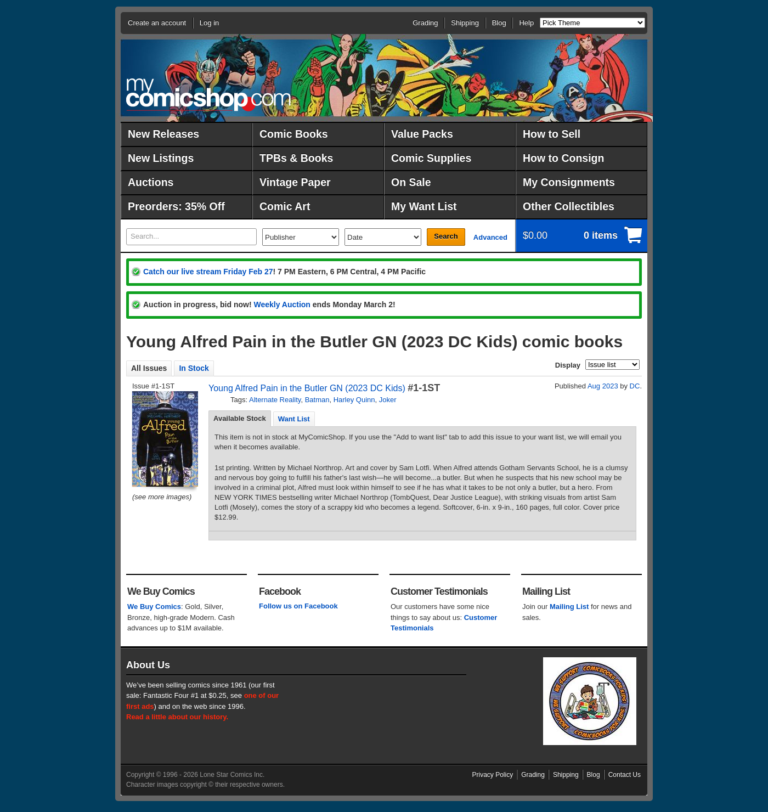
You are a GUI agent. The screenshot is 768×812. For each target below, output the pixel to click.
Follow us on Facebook (298, 606)
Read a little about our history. (177, 717)
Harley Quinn (354, 400)
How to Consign (563, 158)
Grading (425, 23)
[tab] (239, 418)
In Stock (193, 368)
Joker (388, 400)
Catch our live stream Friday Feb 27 (208, 271)
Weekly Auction (281, 304)
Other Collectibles (568, 206)
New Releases (163, 134)
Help (526, 23)
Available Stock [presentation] (239, 418)
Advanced (490, 237)
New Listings (161, 158)
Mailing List (569, 606)
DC (635, 386)
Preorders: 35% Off (176, 206)
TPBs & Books (296, 158)
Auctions (150, 182)
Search (446, 236)
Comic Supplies (431, 158)
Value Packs (422, 134)
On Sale (411, 182)
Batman (317, 400)
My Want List (424, 206)
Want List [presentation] (294, 419)
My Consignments (569, 182)
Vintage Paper (295, 182)
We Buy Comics (154, 606)
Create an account (157, 23)
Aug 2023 (603, 386)
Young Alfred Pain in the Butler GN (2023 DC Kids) (306, 388)
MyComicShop (208, 94)
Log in (209, 23)
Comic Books (293, 134)
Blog (499, 23)
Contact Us (624, 775)
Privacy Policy (492, 775)
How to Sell (551, 134)
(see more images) (161, 497)
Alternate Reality (275, 400)
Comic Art (284, 206)
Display (567, 365)
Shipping (465, 23)
